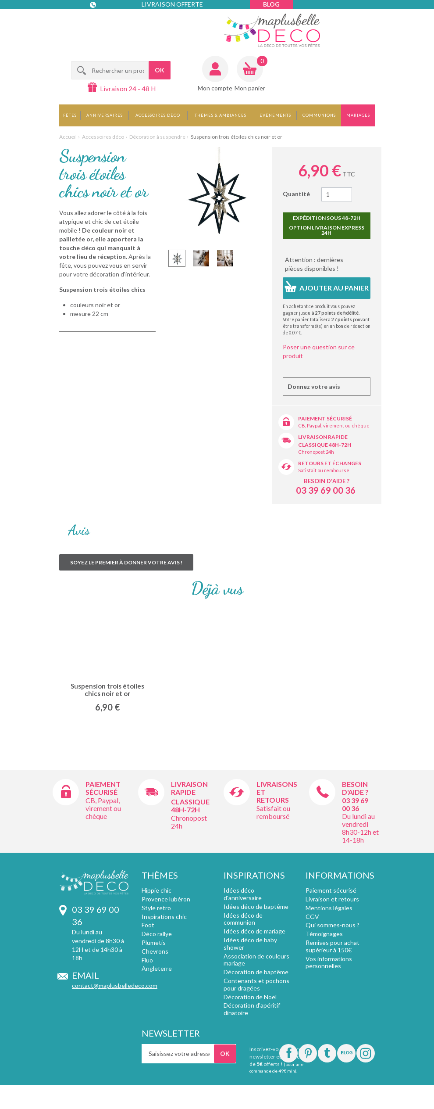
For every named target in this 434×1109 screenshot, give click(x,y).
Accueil (68, 136)
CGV (312, 916)
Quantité (296, 193)
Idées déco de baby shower (250, 943)
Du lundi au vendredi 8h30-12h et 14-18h (360, 828)
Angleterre (157, 968)
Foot (148, 925)
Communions (319, 115)
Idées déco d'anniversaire (243, 893)
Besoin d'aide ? (326, 481)
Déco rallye (157, 933)
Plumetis (154, 942)
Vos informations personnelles (329, 962)
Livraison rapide (323, 437)
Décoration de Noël (250, 997)
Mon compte (215, 88)
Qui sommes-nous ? (332, 925)
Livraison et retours (332, 899)
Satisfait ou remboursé (323, 470)
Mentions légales (329, 908)
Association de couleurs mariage (256, 959)
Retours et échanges (329, 463)
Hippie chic (156, 890)
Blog (271, 4)
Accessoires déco (157, 115)
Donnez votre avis (314, 386)
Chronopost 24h (316, 452)
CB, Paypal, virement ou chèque (334, 425)
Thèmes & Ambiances (220, 115)
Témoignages (324, 933)
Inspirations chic (164, 916)
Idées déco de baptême (256, 906)
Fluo (147, 960)
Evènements (275, 115)
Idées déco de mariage (254, 931)
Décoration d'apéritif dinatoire (252, 1008)
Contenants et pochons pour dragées (256, 984)
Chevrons (155, 951)
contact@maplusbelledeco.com (114, 985)
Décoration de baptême (256, 972)
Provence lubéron (166, 899)
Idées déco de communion (243, 919)
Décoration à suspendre (157, 136)
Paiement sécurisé (325, 418)
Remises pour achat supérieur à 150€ (332, 946)
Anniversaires (104, 115)
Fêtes (70, 115)
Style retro (156, 908)
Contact (108, 22)
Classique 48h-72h (324, 444)
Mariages (358, 115)
